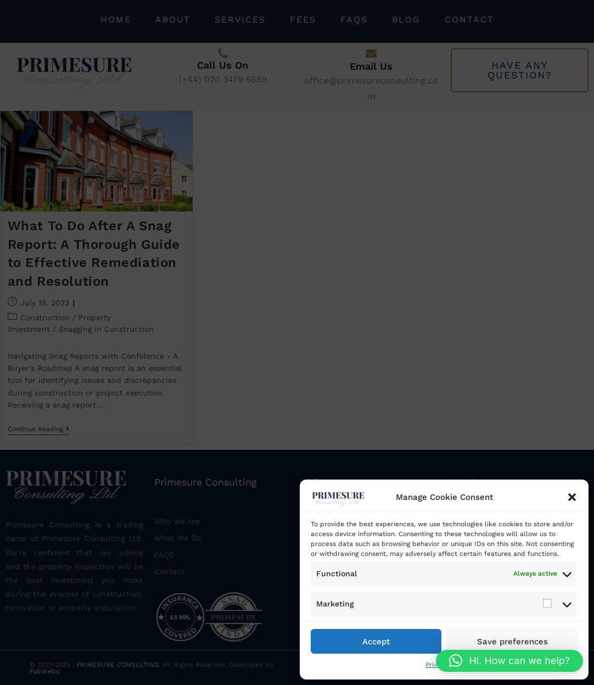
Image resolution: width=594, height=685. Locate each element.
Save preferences (512, 642)
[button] (572, 497)
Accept (376, 642)
